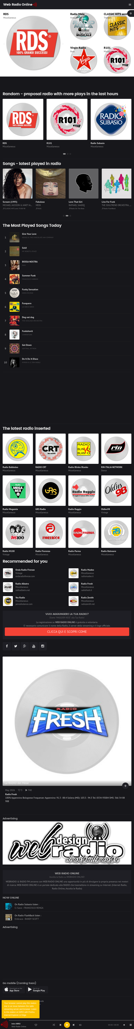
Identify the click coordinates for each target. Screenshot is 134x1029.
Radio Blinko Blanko (78, 467)
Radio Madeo (87, 569)
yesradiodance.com (23, 604)
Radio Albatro (22, 583)
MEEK (71, 205)
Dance (104, 470)
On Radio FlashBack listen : (28, 918)
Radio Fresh (87, 583)
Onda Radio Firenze (25, 569)
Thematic (108, 17)
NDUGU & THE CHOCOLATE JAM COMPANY (38, 237)
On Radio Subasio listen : (27, 907)
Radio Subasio (98, 143)
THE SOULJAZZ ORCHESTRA (32, 321)
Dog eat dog (28, 317)
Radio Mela (77, 14)
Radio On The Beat (109, 208)
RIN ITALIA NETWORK (111, 467)
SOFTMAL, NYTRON (29, 348)
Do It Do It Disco (30, 358)
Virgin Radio (78, 48)
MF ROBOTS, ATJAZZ (29, 251)
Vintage (73, 17)
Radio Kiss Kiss (12, 14)
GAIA (24, 265)
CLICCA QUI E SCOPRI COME (67, 631)
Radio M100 (9, 551)
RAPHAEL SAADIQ (110, 205)
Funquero (26, 303)
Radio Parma (74, 551)
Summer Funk (29, 275)
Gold (24, 247)
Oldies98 (105, 509)
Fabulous (73, 201)
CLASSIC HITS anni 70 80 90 (47, 208)
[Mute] (124, 1025)
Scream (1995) (43, 201)
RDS (5, 143)
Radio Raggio (74, 509)
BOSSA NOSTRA (30, 261)
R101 (107, 48)
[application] (67, 1025)
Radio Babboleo (10, 467)
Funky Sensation (30, 289)
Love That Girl (108, 201)
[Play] (67, 1025)
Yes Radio (20, 597)
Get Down (27, 344)
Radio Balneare (108, 551)
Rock (72, 51)
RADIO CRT (41, 467)
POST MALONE (9, 205)
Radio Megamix (10, 509)
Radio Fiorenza (43, 551)
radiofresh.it (86, 590)
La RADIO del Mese (17, 783)
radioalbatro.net (22, 590)
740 (29, 790)
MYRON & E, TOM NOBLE (31, 362)
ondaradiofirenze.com (25, 576)
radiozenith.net (88, 604)
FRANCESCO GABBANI (30, 279)
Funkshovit (27, 331)
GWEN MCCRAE (27, 293)
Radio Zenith (87, 597)
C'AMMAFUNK (27, 334)
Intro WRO (16, 1024)
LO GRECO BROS (28, 307)
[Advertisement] (67, 398)
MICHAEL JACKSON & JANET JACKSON (53, 205)
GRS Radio (41, 509)
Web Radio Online (19, 1027)
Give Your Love (29, 233)
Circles (6, 201)
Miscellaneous (9, 17)
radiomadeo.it (87, 576)
